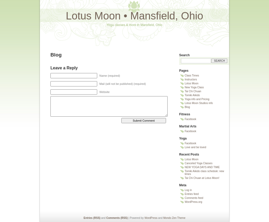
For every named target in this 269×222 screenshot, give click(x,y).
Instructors (191, 79)
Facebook (190, 119)
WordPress (150, 217)
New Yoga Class (194, 87)
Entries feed (192, 194)
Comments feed (194, 198)
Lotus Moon (191, 83)
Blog (187, 107)
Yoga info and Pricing (197, 99)
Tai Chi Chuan (193, 91)
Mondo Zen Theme (174, 217)
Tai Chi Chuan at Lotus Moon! (202, 178)
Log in (188, 190)
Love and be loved (195, 147)
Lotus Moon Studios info (199, 103)
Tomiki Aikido (192, 95)
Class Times (192, 75)
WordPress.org (193, 201)
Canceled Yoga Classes (199, 163)
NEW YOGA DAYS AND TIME (202, 167)
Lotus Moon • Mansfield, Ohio (134, 16)
